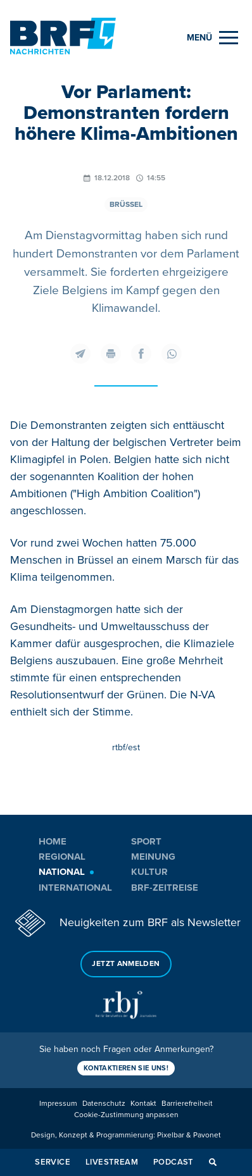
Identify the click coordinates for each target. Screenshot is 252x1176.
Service (52, 1162)
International (75, 887)
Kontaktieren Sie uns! (126, 1068)
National (62, 871)
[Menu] (212, 37)
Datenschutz (103, 1103)
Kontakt (143, 1103)
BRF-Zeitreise (164, 887)
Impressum (58, 1103)
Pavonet (207, 1135)
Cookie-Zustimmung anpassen (126, 1115)
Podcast (173, 1162)
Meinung (153, 856)
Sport (146, 841)
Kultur (149, 871)
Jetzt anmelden (126, 964)
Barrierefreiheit (187, 1103)
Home (52, 841)
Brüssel (126, 204)
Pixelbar (170, 1135)
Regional (62, 856)
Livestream (111, 1162)
